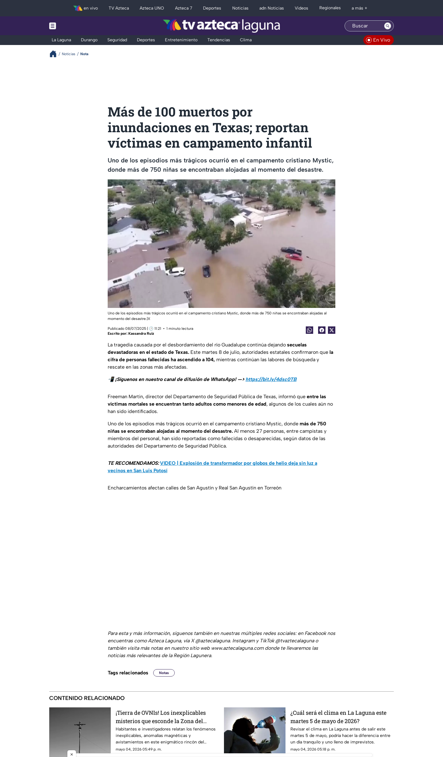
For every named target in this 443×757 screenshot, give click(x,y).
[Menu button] (73, 26)
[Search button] (387, 26)
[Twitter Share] (331, 330)
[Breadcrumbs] (55, 54)
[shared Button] (309, 330)
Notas (164, 673)
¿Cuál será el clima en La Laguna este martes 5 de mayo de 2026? (338, 717)
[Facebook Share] (321, 330)
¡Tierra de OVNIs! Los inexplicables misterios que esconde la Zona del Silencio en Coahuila (161, 717)
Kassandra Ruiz (141, 333)
